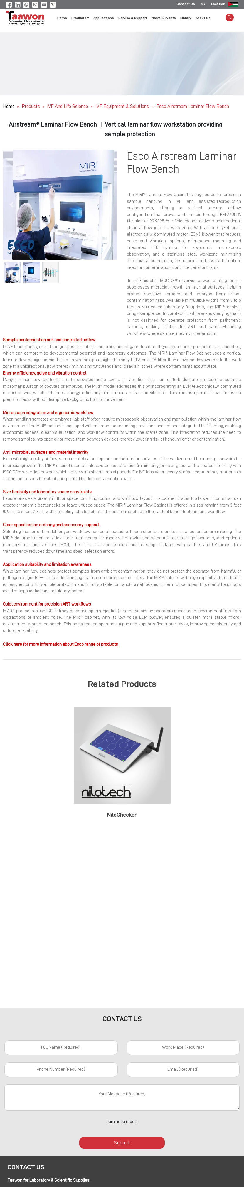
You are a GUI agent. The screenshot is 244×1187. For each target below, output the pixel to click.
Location (218, 4)
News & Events (164, 18)
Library (185, 18)
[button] (11, 205)
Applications (103, 18)
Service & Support (132, 18)
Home (62, 18)
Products (31, 106)
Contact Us (185, 4)
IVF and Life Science (68, 106)
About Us (203, 18)
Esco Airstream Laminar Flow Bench (192, 106)
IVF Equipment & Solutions (122, 106)
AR (203, 4)
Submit (122, 1142)
